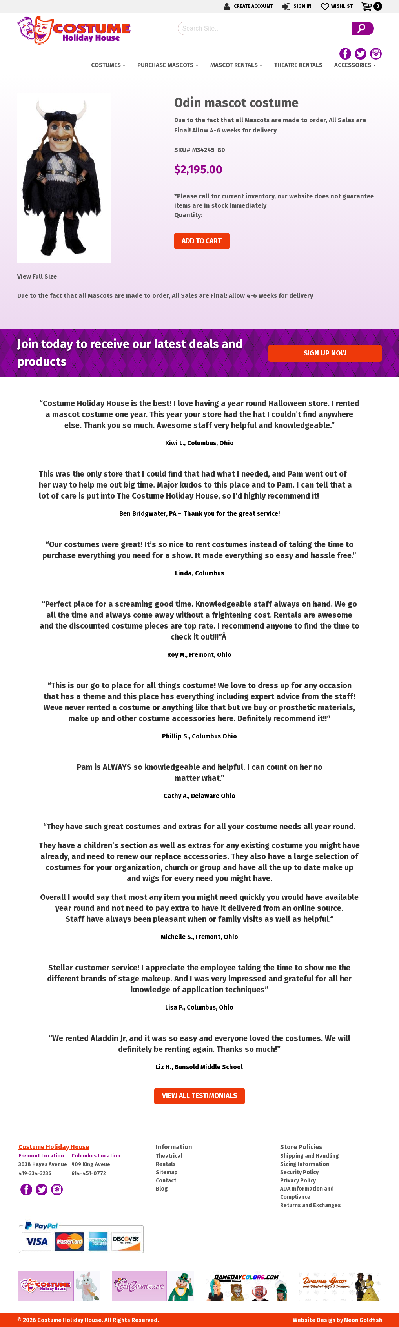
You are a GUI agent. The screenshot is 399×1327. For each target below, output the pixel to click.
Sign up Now (325, 353)
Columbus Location (95, 1155)
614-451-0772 (88, 1173)
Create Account (247, 6)
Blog (162, 1189)
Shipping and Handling (309, 1156)
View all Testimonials (199, 1096)
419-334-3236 (34, 1173)
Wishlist (336, 6)
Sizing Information (304, 1164)
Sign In (296, 6)
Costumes (106, 65)
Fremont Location (41, 1155)
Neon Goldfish (363, 1320)
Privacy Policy (298, 1180)
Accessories (352, 65)
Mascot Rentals (234, 65)
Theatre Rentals (298, 65)
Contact (166, 1180)
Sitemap (167, 1172)
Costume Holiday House (53, 1147)
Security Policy (299, 1172)
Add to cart (202, 241)
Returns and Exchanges (310, 1205)
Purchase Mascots (165, 65)
